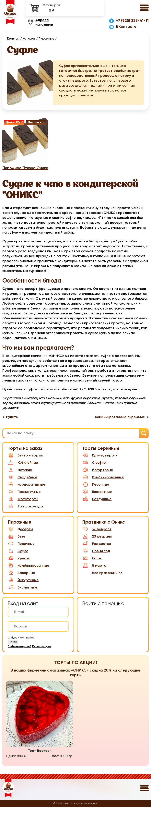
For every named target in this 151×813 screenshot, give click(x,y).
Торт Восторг (39, 756)
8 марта (94, 571)
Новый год (96, 556)
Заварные (21, 578)
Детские (20, 475)
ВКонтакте (126, 27)
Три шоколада (25, 512)
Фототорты (23, 504)
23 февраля (97, 542)
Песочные (95, 490)
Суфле (18, 556)
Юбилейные (23, 468)
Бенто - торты (25, 461)
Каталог (29, 39)
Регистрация (41, 652)
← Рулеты (10, 423)
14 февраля (96, 534)
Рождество (96, 549)
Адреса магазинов (44, 23)
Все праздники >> (107, 578)
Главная (13, 39)
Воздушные (96, 504)
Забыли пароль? (19, 652)
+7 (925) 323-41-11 (132, 21)
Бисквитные (97, 497)
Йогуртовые (97, 475)
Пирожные (46, 39)
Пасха (92, 564)
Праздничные (24, 497)
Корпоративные (26, 490)
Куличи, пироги (99, 461)
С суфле (94, 468)
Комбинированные (103, 482)
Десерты (20, 534)
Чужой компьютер (23, 643)
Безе (16, 542)
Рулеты (18, 564)
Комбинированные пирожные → (122, 423)
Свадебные (22, 482)
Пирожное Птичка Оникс (25, 171)
